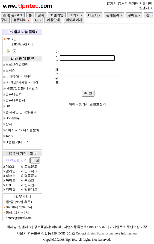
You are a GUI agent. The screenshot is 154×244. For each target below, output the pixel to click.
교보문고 (30, 166)
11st (8, 185)
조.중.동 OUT (12, 15)
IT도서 (94, 15)
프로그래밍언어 (16, 64)
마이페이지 (74, 20)
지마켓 (11, 189)
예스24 (11, 166)
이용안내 (53, 20)
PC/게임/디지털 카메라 (21, 82)
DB (7, 106)
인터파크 (30, 171)
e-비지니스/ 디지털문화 (22, 130)
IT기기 (75, 15)
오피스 (10, 70)
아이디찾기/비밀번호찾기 (87, 104)
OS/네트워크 (14, 118)
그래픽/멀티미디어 (18, 76)
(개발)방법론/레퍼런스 (21, 88)
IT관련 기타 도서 (17, 142)
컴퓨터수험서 (15, 100)
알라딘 (11, 171)
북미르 (11, 180)
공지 (41, 15)
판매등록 (114, 15)
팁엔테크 (30, 189)
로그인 (11, 39)
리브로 (11, 176)
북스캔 (29, 180)
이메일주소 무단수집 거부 (128, 227)
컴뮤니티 (21, 20)
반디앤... (30, 185)
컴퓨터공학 (13, 94)
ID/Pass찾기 (22, 44)
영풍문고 (30, 176)
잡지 (8, 124)
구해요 (134, 15)
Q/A (38, 20)
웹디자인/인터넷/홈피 (21, 112)
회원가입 (56, 15)
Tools (9, 136)
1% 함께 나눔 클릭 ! (22, 32)
